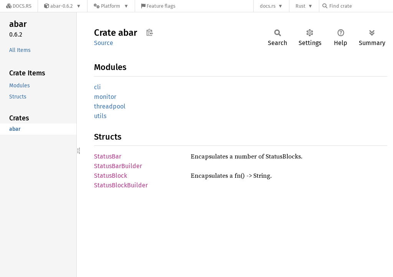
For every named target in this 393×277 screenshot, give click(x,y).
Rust (300, 6)
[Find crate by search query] (361, 6)
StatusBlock (110, 175)
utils (100, 116)
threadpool (109, 106)
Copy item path (149, 32)
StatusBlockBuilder (121, 185)
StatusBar (107, 156)
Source (103, 43)
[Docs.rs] (19, 6)
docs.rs (268, 6)
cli (97, 87)
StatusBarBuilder (118, 166)
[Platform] (111, 6)
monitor (105, 96)
